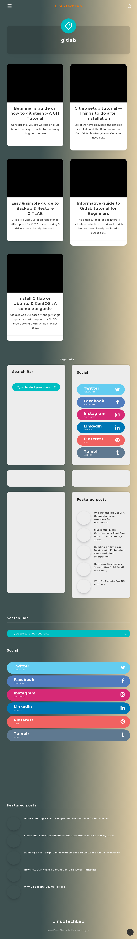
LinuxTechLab (68, 6)
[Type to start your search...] (36, 387)
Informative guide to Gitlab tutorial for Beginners (98, 208)
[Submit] (55, 387)
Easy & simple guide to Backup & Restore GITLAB (35, 208)
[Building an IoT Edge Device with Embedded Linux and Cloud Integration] (84, 552)
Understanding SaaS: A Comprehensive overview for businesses (109, 517)
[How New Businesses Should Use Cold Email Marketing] (84, 569)
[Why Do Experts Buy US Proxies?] (84, 586)
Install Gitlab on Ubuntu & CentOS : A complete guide (35, 303)
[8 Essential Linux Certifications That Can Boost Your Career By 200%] (84, 535)
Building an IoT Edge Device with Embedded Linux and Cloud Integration (109, 552)
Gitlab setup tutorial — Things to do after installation (98, 113)
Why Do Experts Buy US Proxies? (109, 583)
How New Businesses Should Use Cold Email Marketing (109, 567)
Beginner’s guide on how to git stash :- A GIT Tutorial (35, 113)
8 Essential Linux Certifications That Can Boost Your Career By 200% (109, 534)
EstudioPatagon (80, 930)
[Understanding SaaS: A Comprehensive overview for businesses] (84, 518)
